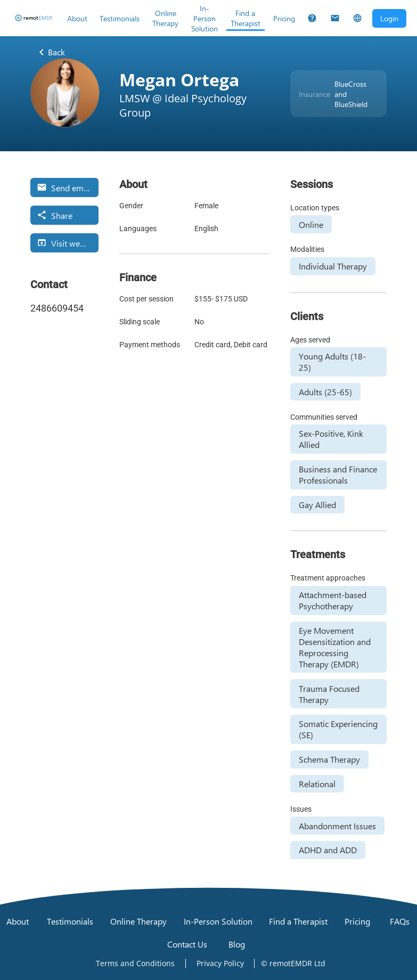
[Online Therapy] (165, 18)
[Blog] (237, 944)
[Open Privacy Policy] (220, 963)
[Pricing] (284, 18)
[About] (77, 18)
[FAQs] (312, 18)
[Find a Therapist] (245, 18)
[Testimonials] (119, 18)
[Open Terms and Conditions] (135, 963)
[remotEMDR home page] (33, 18)
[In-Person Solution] (204, 18)
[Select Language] (357, 18)
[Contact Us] (335, 18)
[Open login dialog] (389, 18)
